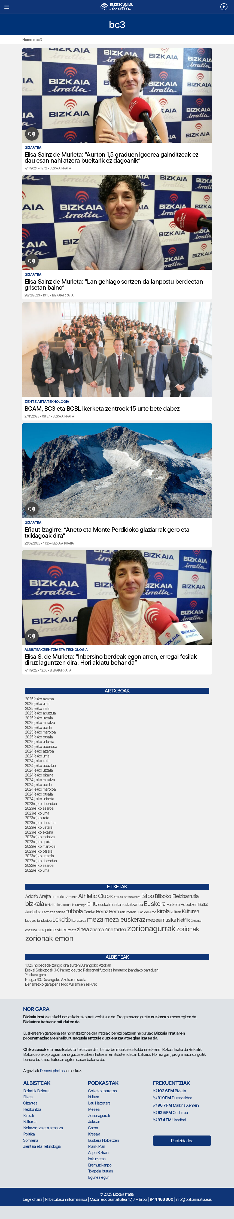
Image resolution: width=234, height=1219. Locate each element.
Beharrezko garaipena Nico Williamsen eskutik (61, 984)
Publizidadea (182, 1140)
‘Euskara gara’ (35, 974)
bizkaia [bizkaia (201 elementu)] (34, 904)
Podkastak (103, 1083)
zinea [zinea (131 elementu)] (83, 929)
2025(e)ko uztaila (39, 718)
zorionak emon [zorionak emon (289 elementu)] (49, 938)
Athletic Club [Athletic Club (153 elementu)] (94, 895)
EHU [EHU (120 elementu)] (92, 904)
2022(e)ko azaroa (39, 865)
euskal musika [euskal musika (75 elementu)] (109, 904)
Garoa (93, 1127)
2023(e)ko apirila (38, 841)
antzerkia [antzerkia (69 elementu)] (58, 897)
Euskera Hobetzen (103, 1140)
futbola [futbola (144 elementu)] (74, 911)
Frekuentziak (171, 1083)
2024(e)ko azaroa (39, 751)
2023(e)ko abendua (41, 803)
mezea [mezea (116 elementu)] (153, 920)
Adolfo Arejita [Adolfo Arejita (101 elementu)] (38, 896)
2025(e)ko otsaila (39, 737)
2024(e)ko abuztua (40, 765)
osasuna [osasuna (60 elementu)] (31, 930)
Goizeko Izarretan (102, 1090)
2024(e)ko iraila (37, 760)
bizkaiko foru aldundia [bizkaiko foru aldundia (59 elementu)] (59, 905)
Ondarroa (170, 1112)
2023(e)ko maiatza (39, 836)
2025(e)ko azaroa (39, 699)
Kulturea (29, 1121)
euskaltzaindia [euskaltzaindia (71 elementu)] (132, 904)
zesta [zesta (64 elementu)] (72, 930)
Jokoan (94, 1121)
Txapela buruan (100, 1171)
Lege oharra (32, 1199)
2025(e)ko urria (37, 703)
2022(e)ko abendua (41, 860)
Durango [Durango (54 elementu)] (80, 905)
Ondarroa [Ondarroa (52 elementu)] (196, 921)
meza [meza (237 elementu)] (95, 919)
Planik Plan (96, 1146)
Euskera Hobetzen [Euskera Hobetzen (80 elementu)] (181, 904)
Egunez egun (98, 1177)
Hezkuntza (32, 1109)
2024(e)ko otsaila (39, 794)
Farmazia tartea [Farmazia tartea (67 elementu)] (53, 912)
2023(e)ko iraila (37, 817)
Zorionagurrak (99, 1115)
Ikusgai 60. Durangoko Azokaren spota (55, 979)
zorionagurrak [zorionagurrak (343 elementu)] (151, 928)
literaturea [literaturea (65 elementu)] (78, 920)
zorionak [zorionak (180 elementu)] (187, 929)
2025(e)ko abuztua (40, 713)
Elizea (27, 1096)
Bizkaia (169, 1090)
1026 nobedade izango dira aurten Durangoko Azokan (68, 965)
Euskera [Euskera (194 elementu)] (155, 904)
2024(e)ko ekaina (39, 775)
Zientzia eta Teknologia (41, 1146)
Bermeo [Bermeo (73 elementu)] (116, 896)
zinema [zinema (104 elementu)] (97, 929)
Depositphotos (52, 1070)
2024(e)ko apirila (38, 784)
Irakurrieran (96, 1158)
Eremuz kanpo (99, 1165)
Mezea (93, 1109)
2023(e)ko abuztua (40, 822)
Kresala (94, 1134)
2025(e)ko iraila (37, 708)
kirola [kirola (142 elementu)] (163, 911)
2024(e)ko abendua (41, 746)
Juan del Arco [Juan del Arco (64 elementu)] (146, 912)
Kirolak (28, 1115)
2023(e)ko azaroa (39, 808)
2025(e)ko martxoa (40, 732)
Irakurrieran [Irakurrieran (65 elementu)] (128, 912)
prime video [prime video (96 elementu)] (56, 929)
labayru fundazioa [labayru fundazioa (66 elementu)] (38, 920)
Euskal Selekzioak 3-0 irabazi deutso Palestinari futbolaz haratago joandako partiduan (91, 970)
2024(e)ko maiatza (40, 779)
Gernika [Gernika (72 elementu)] (89, 912)
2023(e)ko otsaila (38, 851)
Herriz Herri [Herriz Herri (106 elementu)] (107, 911)
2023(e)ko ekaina (39, 832)
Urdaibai (169, 1119)
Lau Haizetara (99, 1103)
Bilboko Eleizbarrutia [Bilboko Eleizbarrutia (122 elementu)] (177, 896)
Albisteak (36, 1083)
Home (27, 39)
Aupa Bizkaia (98, 1152)
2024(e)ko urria (37, 756)
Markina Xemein (176, 1105)
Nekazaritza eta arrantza (43, 1127)
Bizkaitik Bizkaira (36, 1090)
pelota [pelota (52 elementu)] (41, 930)
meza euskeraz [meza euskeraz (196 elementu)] (124, 919)
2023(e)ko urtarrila (39, 855)
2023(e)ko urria (37, 813)
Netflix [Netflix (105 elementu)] (183, 920)
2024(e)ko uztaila (39, 770)
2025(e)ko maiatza (40, 722)
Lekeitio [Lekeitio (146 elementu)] (61, 919)
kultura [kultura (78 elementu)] (176, 911)
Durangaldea (172, 1097)
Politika (29, 1134)
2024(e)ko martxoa (40, 789)
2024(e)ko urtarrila (39, 798)
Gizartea (30, 1103)
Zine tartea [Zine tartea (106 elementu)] (115, 929)
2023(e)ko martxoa (40, 846)
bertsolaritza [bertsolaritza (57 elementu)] (132, 897)
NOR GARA (36, 1009)
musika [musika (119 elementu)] (168, 920)
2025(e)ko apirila (38, 727)
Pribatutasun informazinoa (66, 1199)
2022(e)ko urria (37, 870)
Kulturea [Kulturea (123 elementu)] (190, 911)
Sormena (30, 1140)
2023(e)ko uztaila (38, 827)
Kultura (93, 1096)
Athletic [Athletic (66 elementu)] (71, 897)
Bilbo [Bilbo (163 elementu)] (147, 895)
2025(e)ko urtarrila (39, 741)
